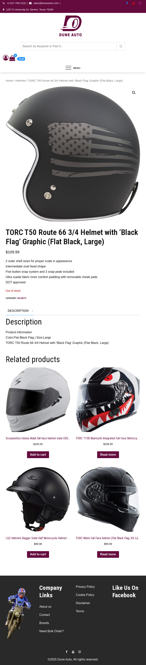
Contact (44, 614)
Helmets (20, 80)
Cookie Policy (85, 594)
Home (9, 80)
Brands (44, 623)
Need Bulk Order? (51, 631)
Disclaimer (83, 603)
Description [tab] (18, 310)
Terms (80, 611)
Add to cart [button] (38, 454)
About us (45, 606)
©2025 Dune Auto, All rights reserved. (73, 659)
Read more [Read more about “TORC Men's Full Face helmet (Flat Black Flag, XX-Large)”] (108, 554)
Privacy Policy (85, 586)
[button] (133, 92)
